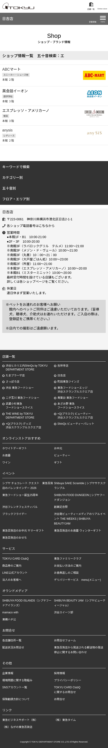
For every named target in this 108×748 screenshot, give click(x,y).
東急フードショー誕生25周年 (20, 495)
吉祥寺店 (62, 365)
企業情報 (7, 673)
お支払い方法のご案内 (67, 565)
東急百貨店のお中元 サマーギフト (23, 530)
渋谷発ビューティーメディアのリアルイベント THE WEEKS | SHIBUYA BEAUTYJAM (79, 518)
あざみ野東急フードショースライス (71, 405)
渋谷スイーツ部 (63, 612)
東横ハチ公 (9, 619)
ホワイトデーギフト (14, 448)
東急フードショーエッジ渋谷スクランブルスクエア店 (75, 389)
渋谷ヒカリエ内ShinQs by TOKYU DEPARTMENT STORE (27, 367)
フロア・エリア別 (16, 199)
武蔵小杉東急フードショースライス (19, 405)
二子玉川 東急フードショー (22, 397)
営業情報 (92, 22)
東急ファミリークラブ (67, 558)
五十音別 (9, 188)
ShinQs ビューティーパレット (75, 423)
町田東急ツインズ (68, 381)
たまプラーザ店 (15, 375)
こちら (43, 226)
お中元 (58, 448)
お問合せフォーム (65, 640)
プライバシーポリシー (67, 680)
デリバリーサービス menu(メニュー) (77, 579)
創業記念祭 (61, 507)
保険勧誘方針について (16, 699)
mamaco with (10, 612)
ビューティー (62, 455)
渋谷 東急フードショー (20, 387)
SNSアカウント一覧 (14, 687)
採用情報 (59, 673)
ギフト (58, 462)
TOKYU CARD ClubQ (15, 558)
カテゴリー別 (12, 178)
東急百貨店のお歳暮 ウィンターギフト (77, 530)
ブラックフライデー (14, 514)
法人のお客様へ (11, 579)
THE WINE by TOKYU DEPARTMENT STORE (20, 415)
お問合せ (59, 699)
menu (102, 22)
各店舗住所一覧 (11, 640)
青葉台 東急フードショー (72, 397)
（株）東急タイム (65, 720)
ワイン (6, 462)
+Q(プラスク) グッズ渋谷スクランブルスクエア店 (23, 425)
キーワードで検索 (16, 167)
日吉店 (7, 19)
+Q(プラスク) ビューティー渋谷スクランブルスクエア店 (75, 415)
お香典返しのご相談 (66, 572)
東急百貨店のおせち (14, 537)
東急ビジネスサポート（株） (20, 720)
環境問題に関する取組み (17, 680)
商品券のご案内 (11, 565)
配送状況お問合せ (13, 647)
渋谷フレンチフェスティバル (20, 507)
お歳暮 (6, 455)
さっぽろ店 (12, 381)
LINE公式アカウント (15, 572)
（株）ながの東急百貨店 (17, 727)
